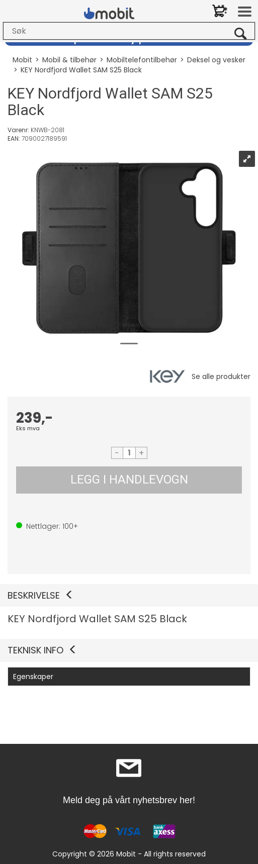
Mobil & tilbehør (69, 60)
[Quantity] (129, 453)
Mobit (22, 60)
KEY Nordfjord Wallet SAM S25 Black (81, 70)
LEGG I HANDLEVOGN (129, 479)
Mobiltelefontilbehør (142, 60)
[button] (129, 595)
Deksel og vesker (216, 60)
